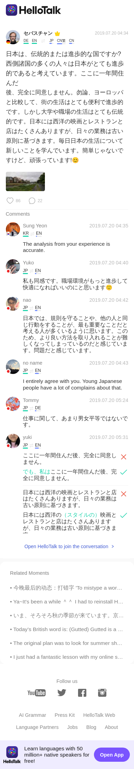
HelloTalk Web (99, 715)
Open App (112, 755)
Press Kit (65, 715)
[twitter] (61, 693)
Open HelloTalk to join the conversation (66, 546)
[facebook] (82, 693)
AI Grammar (32, 715)
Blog (91, 727)
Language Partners (37, 727)
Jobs (72, 727)
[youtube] (37, 692)
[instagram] (102, 693)
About (111, 727)
